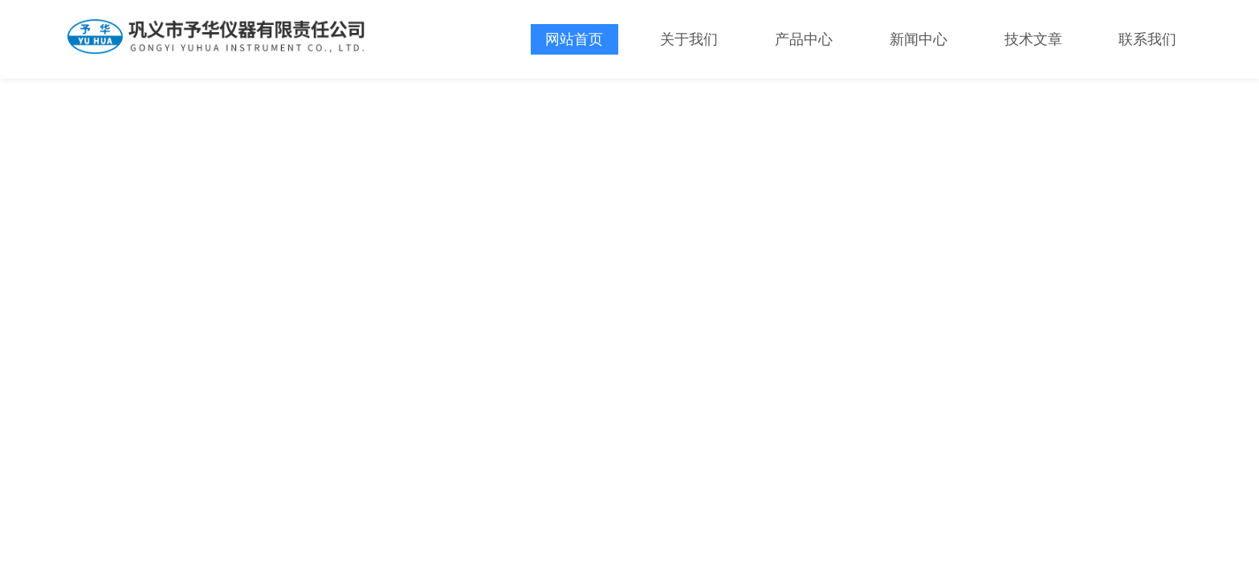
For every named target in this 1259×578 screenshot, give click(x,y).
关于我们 (689, 39)
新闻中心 (918, 39)
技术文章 (1033, 39)
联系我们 (1147, 39)
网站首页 (574, 39)
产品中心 (804, 39)
